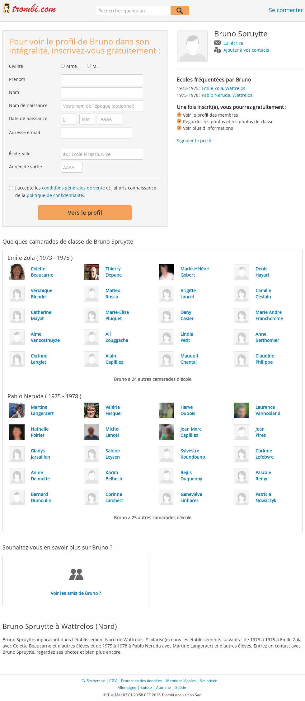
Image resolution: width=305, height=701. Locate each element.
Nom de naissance (28, 105)
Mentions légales (181, 680)
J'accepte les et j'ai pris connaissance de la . (85, 191)
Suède (180, 687)
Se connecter (286, 10)
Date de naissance (28, 118)
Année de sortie (25, 167)
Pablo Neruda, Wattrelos (227, 95)
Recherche (96, 680)
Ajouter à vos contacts (246, 50)
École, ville (19, 154)
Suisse (146, 687)
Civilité (16, 66)
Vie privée (208, 680)
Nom (14, 92)
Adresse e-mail (24, 132)
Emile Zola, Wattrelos (223, 88)
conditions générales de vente (73, 188)
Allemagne (127, 687)
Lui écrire (233, 43)
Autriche (163, 687)
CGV (113, 680)
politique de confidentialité (55, 195)
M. (95, 66)
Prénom (17, 79)
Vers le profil (85, 212)
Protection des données (141, 680)
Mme (71, 66)
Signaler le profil (194, 140)
